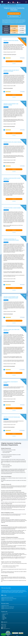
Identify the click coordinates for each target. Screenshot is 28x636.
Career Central (5, 603)
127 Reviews (22, 369)
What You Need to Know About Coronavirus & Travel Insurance (8, 598)
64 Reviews (22, 57)
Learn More (14, 63)
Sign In (2, 615)
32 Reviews (22, 129)
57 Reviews (22, 91)
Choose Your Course (14, 13)
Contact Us (3, 614)
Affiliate (2, 619)
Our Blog (3, 595)
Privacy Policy (4, 618)
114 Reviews (22, 430)
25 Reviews (22, 404)
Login (18, 2)
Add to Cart (14, 61)
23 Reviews (22, 317)
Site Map (3, 616)
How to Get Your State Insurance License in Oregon (7, 608)
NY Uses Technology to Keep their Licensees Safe (7, 597)
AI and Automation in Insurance (5, 605)
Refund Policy (4, 617)
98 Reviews (22, 284)
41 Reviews (22, 165)
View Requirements (14, 16)
